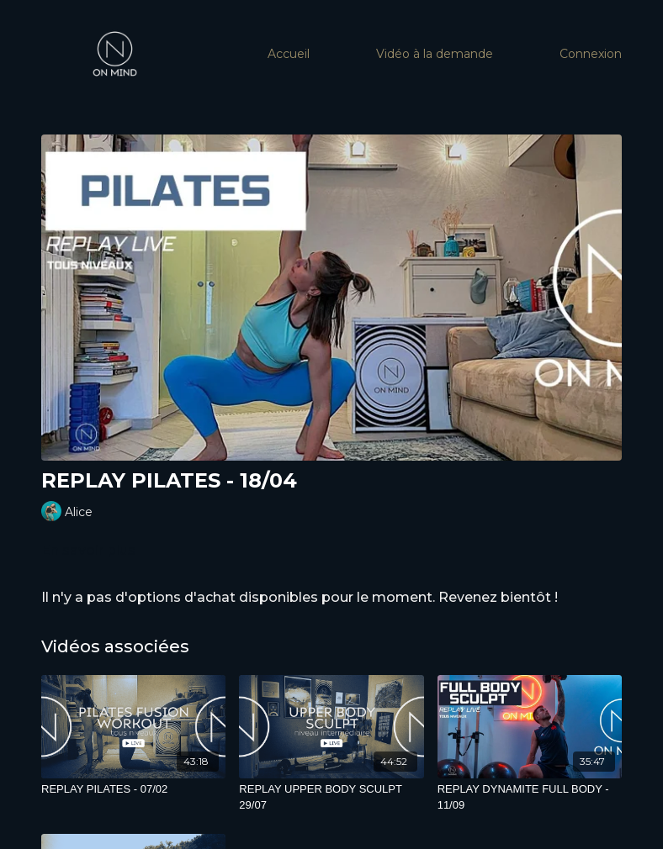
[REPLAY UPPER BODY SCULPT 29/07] (331, 797)
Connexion (591, 53)
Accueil (289, 53)
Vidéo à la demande (434, 53)
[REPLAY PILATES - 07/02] (133, 789)
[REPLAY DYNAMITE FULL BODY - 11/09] (530, 797)
